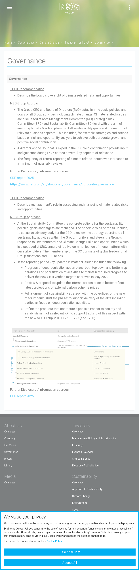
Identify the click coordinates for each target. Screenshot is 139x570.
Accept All (69, 563)
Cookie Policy (54, 541)
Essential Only (70, 552)
